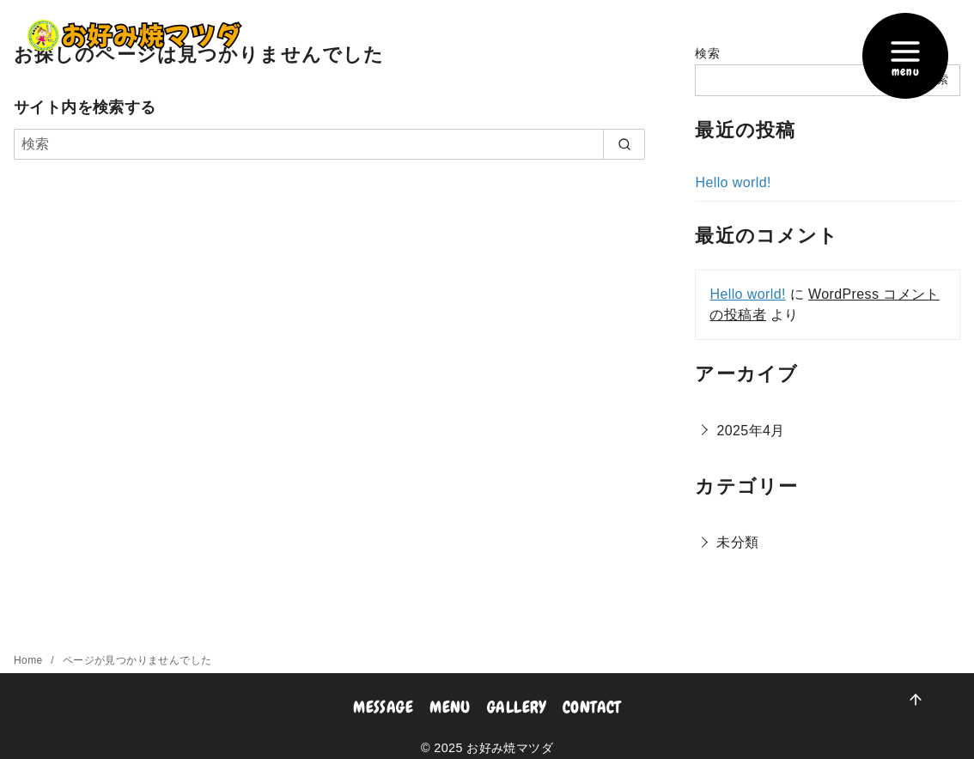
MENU (450, 707)
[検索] (329, 144)
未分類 (737, 542)
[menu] (905, 56)
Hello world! (732, 182)
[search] (624, 144)
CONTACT (592, 707)
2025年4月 (750, 430)
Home (30, 660)
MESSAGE (383, 707)
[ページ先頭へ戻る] (916, 701)
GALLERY (516, 707)
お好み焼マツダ (509, 748)
